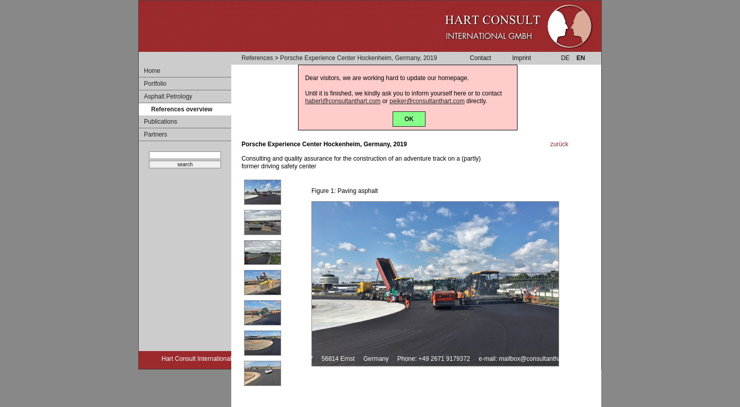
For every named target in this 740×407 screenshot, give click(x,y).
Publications (160, 121)
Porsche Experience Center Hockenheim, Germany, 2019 (358, 58)
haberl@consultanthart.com (343, 101)
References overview (181, 109)
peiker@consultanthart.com (427, 101)
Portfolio (155, 83)
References (257, 58)
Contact (480, 58)
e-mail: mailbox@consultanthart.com (528, 358)
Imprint (521, 58)
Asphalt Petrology (168, 96)
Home (152, 70)
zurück (559, 144)
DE (565, 58)
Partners (155, 134)
